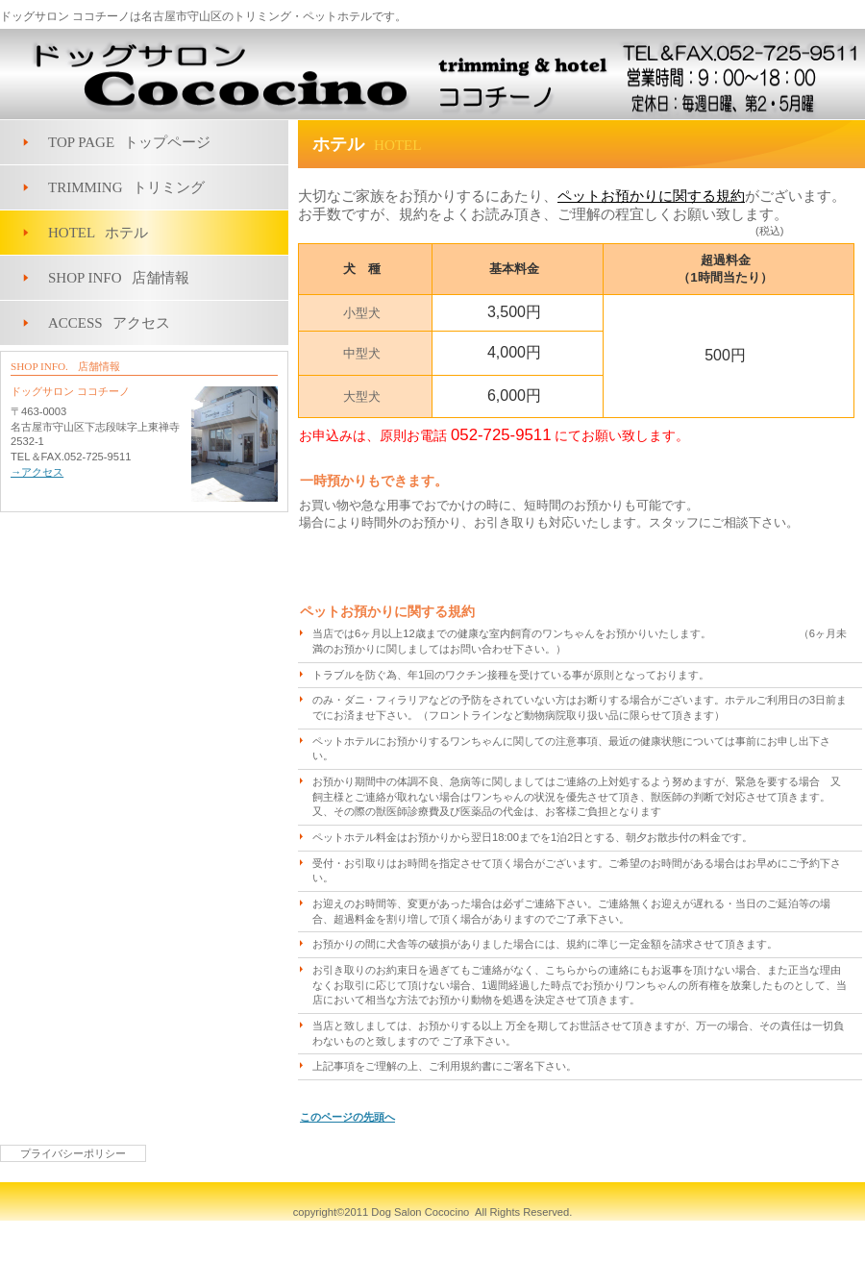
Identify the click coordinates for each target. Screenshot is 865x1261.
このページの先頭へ (347, 1117)
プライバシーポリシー (73, 1153)
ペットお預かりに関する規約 (651, 196)
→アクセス (37, 472)
